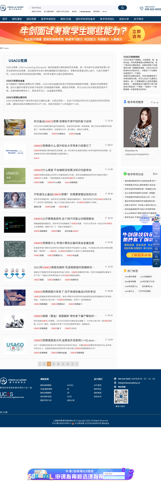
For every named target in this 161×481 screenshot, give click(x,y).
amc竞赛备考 (146, 276)
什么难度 (54, 182)
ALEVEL (70, 385)
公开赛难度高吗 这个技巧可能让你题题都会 (64, 218)
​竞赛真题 (77, 352)
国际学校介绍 (46, 400)
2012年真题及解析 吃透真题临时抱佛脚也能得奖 (65, 267)
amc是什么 (129, 291)
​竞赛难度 (40, 352)
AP (68, 392)
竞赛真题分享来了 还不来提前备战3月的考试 (65, 291)
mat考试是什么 (131, 286)
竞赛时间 (71, 279)
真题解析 (40, 231)
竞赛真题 (71, 182)
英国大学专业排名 (62, 11)
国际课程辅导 (46, 385)
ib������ (85, 11)
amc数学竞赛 (130, 276)
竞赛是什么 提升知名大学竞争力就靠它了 (62, 145)
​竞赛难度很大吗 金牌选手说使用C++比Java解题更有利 (65, 340)
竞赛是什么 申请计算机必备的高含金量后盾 (64, 243)
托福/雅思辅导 (46, 389)
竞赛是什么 (55, 255)
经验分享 (71, 400)
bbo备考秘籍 (130, 281)
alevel (104, 11)
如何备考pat (147, 286)
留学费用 (96, 11)
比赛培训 (58, 133)
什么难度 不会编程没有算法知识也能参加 (62, 170)
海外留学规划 (46, 396)
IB (68, 389)
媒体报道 (97, 392)
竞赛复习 (54, 279)
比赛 (50, 206)
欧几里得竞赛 (49, 11)
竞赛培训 (58, 304)
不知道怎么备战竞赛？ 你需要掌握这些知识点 (65, 194)
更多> (155, 173)
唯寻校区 (97, 389)
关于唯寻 (97, 385)
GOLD (70, 328)
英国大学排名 (36, 11)
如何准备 (71, 231)
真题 (39, 279)
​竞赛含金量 (59, 352)
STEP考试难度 (145, 291)
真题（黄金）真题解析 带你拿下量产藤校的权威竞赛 (65, 316)
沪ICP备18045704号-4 (61, 423)
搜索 (122, 7)
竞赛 (39, 182)
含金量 (75, 133)
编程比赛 (37, 206)
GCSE (69, 396)
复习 (64, 206)
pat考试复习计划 (147, 281)
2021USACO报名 (41, 133)
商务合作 (97, 396)
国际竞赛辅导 (46, 392)
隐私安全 (105, 423)
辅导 (56, 231)
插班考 (74, 11)
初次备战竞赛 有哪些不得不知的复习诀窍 (62, 121)
